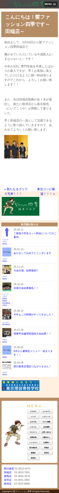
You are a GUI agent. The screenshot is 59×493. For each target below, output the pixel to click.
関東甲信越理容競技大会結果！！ (32, 333)
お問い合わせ (46, 432)
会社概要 (46, 427)
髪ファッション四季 (22, 491)
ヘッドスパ (33, 442)
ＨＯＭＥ (33, 411)
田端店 (4, 301)
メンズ (33, 416)
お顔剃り (46, 442)
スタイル (33, 427)
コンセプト (46, 411)
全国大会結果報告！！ (26, 288)
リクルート (33, 432)
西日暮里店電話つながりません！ (32, 366)
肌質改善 (33, 437)
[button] (50, 4)
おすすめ (33, 422)
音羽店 (4, 305)
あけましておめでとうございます (32, 253)
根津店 (4, 244)
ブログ (4, 241)
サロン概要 (46, 422)
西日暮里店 (6, 303)
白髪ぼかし (46, 437)
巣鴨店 (33, 453)
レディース (46, 416)
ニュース (5, 239)
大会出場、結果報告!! (26, 270)
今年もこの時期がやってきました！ (34, 314)
